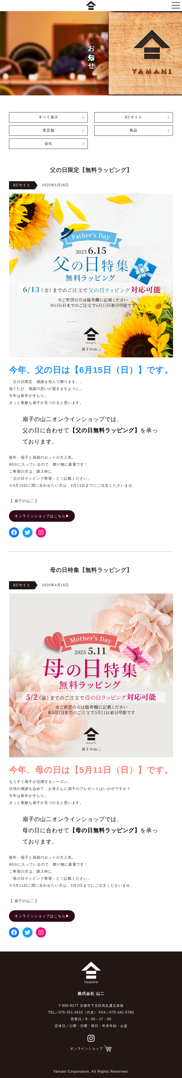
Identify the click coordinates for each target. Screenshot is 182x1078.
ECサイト (133, 117)
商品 (133, 130)
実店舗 (48, 130)
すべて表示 (48, 117)
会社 (48, 144)
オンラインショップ (86, 1049)
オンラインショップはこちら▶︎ (42, 516)
